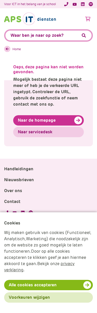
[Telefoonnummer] (66, 4)
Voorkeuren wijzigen (29, 297)
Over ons (13, 190)
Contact (12, 201)
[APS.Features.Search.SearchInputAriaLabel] (48, 35)
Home (16, 49)
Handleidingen (18, 169)
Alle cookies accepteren (33, 285)
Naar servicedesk (35, 132)
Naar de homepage (37, 120)
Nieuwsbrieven (19, 180)
